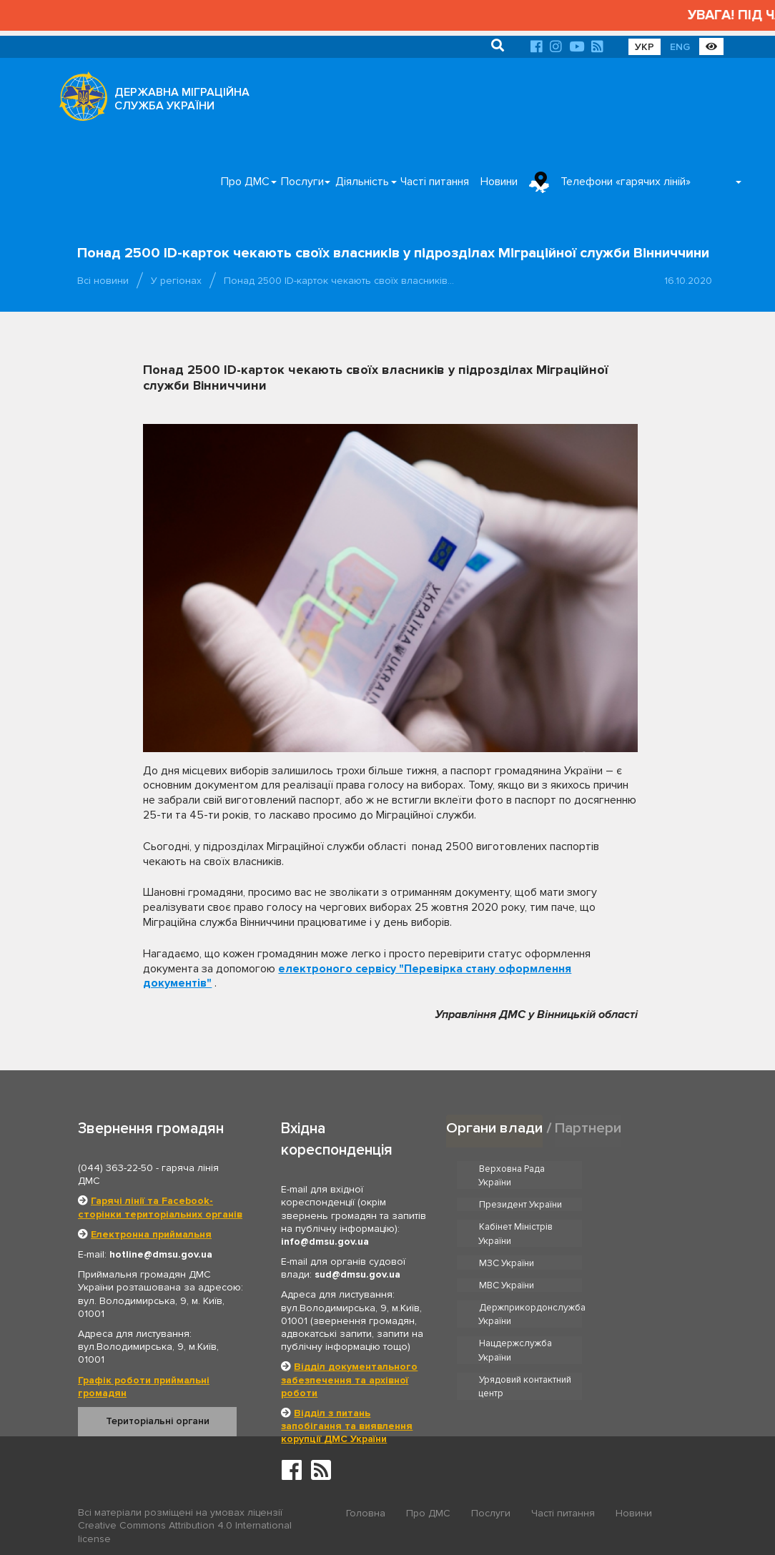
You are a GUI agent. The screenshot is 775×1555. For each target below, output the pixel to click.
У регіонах (176, 281)
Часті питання (434, 181)
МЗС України (506, 1227)
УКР (644, 47)
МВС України (631, 1227)
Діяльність (362, 181)
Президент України (645, 1168)
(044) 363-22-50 (115, 1168)
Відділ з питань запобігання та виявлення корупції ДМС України (347, 1426)
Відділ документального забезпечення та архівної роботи (349, 1379)
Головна (365, 1513)
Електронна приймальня (151, 1234)
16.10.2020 (688, 281)
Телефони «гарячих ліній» (626, 181)
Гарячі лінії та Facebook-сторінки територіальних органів (160, 1207)
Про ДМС (245, 181)
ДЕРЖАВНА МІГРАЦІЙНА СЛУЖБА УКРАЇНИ (182, 99)
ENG (680, 47)
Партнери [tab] (588, 1128)
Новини (499, 181)
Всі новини (103, 281)
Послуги (302, 181)
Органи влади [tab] (494, 1128)
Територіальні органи (157, 1421)
